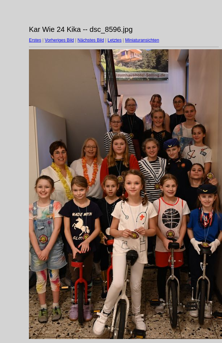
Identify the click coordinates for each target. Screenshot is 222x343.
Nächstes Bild (90, 40)
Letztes (115, 40)
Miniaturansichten (142, 40)
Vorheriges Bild (59, 40)
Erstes (35, 40)
